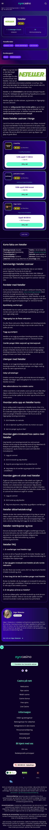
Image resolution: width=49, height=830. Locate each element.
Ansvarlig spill (24, 738)
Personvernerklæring (24, 730)
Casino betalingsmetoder (12, 8)
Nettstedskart (24, 734)
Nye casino (24, 690)
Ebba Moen (25, 147)
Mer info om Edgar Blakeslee (13, 638)
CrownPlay (16, 143)
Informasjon (24, 712)
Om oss (25, 749)
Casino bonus (24, 698)
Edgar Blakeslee (18, 612)
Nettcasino (24, 686)
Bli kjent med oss (24, 743)
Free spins (24, 702)
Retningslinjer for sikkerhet (24, 722)
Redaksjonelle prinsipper (24, 753)
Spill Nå (25, 164)
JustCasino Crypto (18, 174)
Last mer (24, 234)
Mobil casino (24, 694)
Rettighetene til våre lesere (24, 726)
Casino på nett (24, 680)
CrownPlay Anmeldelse (24, 152)
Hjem (2, 8)
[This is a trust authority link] (11, 778)
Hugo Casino (17, 204)
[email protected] (40, 252)
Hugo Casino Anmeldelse (24, 212)
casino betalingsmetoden (32, 292)
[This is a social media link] (23, 671)
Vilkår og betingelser (24, 718)
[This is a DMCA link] (24, 773)
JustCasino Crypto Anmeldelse (24, 182)
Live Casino (24, 706)
